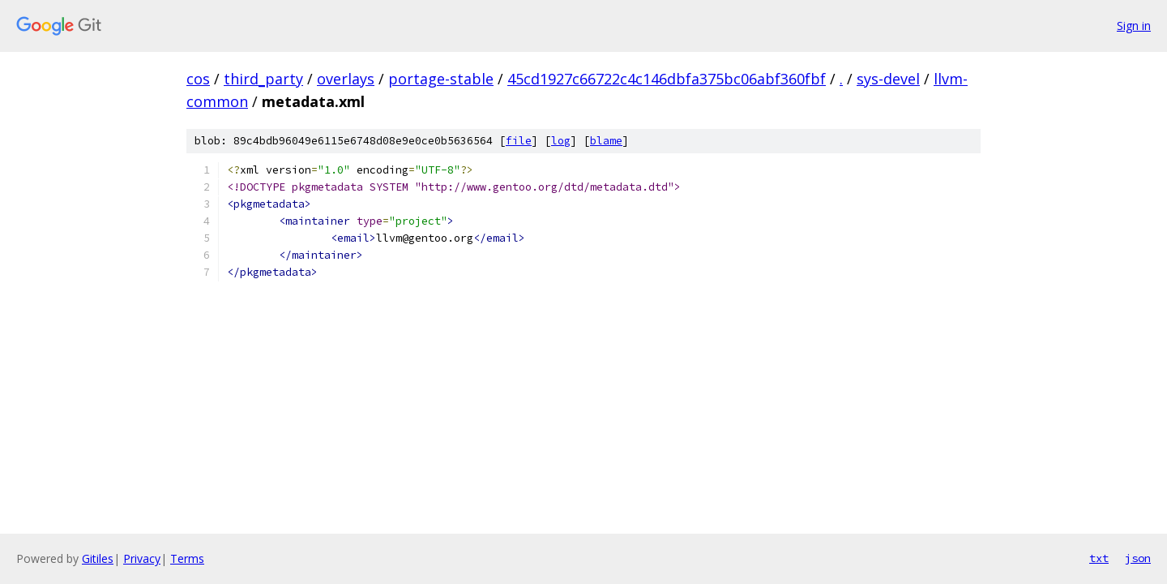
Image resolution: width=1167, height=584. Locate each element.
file (519, 141)
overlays (345, 78)
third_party (263, 78)
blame (606, 141)
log (561, 141)
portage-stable (441, 78)
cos (198, 78)
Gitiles (97, 558)
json (1138, 558)
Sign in (1134, 25)
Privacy (141, 558)
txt (1099, 558)
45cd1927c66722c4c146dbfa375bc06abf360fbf (666, 78)
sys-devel (888, 78)
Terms (187, 558)
